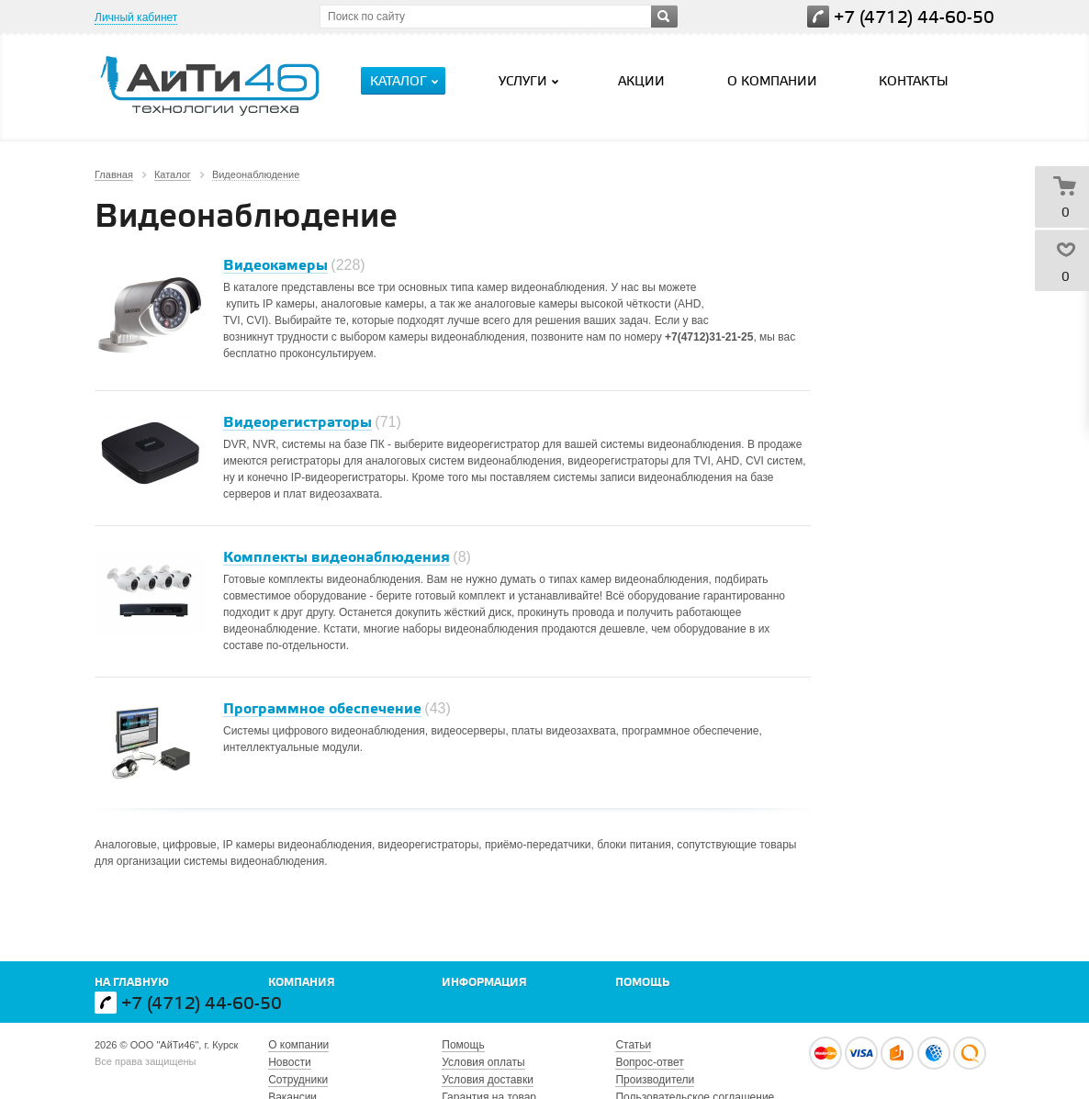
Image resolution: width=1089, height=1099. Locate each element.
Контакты (914, 82)
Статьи (633, 1044)
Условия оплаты (483, 1062)
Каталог (406, 81)
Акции (641, 82)
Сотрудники (298, 1079)
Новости (289, 1062)
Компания (301, 983)
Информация (484, 983)
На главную (132, 983)
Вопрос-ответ (649, 1062)
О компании (772, 82)
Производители (654, 1079)
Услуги (531, 81)
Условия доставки (487, 1079)
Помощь (642, 983)
